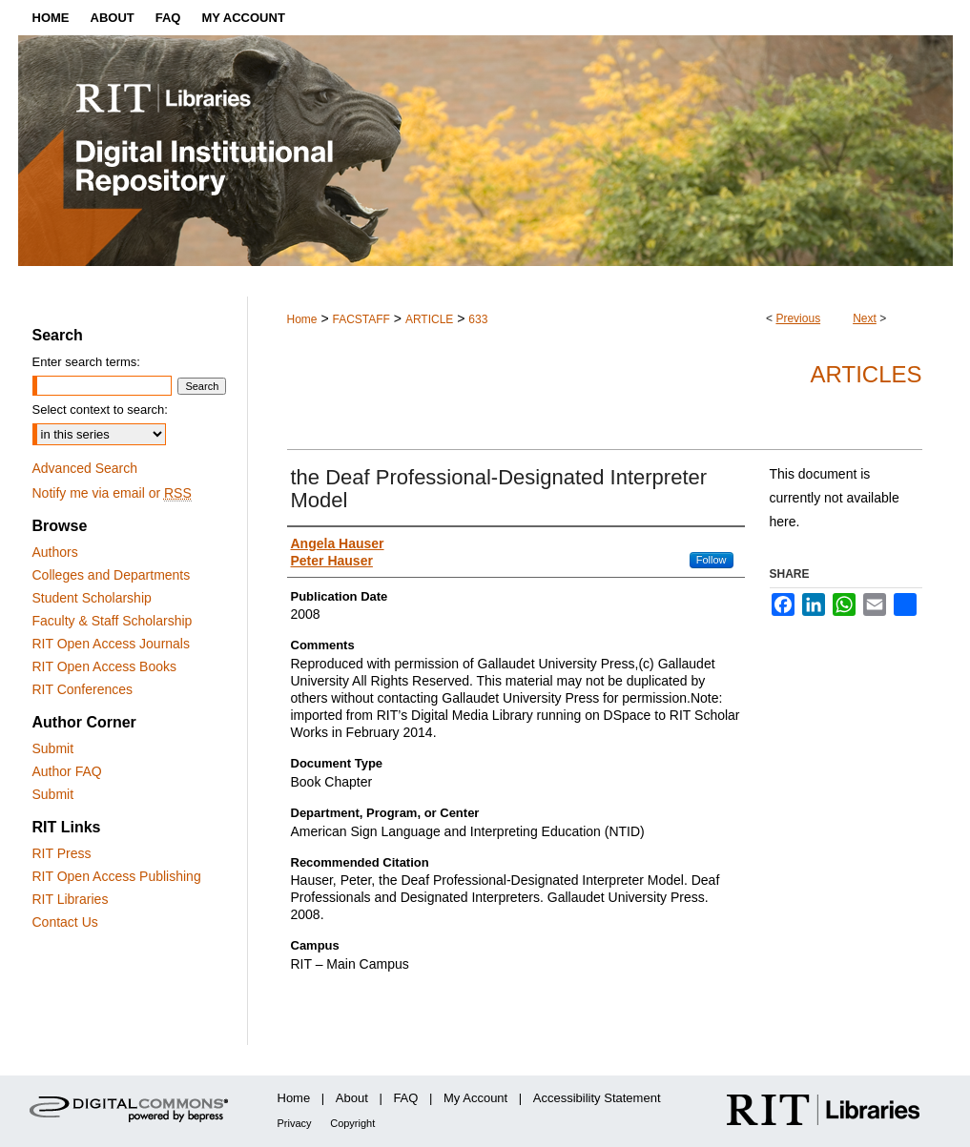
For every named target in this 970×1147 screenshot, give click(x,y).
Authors (55, 552)
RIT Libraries (70, 899)
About (352, 1098)
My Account (475, 1098)
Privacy (295, 1123)
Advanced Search (85, 468)
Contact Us (65, 922)
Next (865, 318)
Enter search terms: (86, 362)
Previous (797, 318)
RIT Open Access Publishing (116, 876)
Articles (866, 374)
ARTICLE (429, 319)
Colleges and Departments (111, 575)
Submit (53, 748)
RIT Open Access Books (104, 666)
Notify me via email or (112, 493)
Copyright (352, 1123)
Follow (711, 559)
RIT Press (62, 853)
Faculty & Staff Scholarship (112, 620)
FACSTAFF (360, 319)
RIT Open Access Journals (111, 643)
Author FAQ (67, 771)
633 (477, 319)
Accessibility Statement (597, 1098)
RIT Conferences (83, 689)
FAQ (405, 1098)
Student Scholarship (92, 597)
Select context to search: (100, 409)
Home (302, 319)
